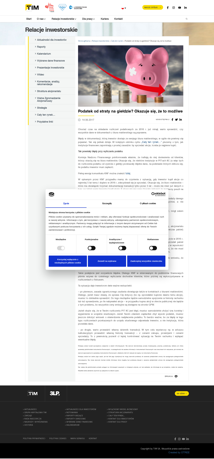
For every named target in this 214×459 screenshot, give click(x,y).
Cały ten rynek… (46, 115)
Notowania (72, 413)
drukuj (169, 377)
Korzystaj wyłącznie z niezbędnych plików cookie (68, 261)
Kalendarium (44, 54)
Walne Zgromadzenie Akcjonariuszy (48, 100)
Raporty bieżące (74, 416)
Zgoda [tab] (66, 203)
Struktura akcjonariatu (49, 91)
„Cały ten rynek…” (151, 142)
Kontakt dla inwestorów (121, 419)
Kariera (105, 18)
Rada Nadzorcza (32, 419)
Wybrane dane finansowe (51, 61)
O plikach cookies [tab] (148, 203)
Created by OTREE (179, 452)
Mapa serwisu (78, 439)
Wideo (40, 75)
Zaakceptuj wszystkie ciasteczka (146, 261)
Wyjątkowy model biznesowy (123, 409)
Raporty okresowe (76, 419)
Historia (28, 425)
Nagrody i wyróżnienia (36, 422)
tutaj (128, 173)
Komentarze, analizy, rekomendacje (48, 83)
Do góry (181, 394)
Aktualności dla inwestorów (51, 40)
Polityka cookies (57, 439)
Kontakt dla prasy (117, 422)
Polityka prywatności (34, 439)
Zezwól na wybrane (107, 261)
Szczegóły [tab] (107, 203)
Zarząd (28, 416)
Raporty (41, 47)
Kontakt (118, 18)
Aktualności (30, 409)
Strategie (42, 108)
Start (28, 18)
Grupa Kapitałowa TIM (35, 413)
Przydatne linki (45, 122)
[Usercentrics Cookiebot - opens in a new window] (153, 194)
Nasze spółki (151, 7)
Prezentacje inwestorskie (50, 68)
